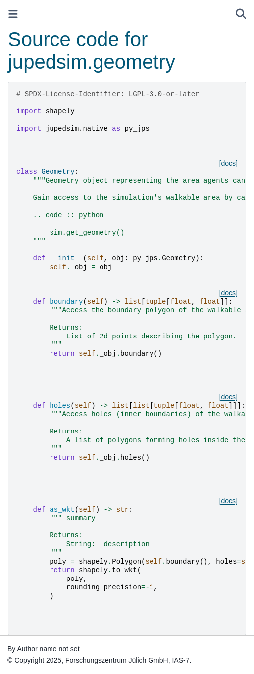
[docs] (228, 163)
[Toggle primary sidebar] (13, 14)
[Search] (241, 13)
